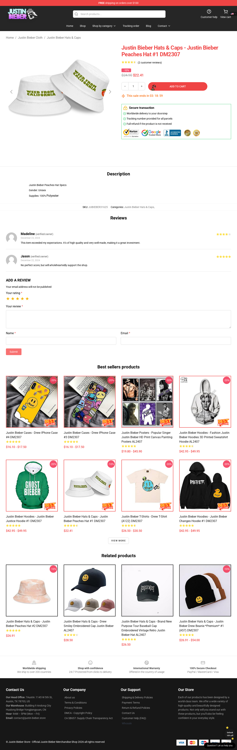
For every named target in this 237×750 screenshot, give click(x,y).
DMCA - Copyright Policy (78, 713)
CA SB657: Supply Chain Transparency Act (88, 718)
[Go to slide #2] (70, 147)
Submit (14, 351)
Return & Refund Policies (136, 707)
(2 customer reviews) (150, 62)
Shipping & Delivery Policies (137, 697)
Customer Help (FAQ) (134, 718)
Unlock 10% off (230, 733)
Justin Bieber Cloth (30, 37)
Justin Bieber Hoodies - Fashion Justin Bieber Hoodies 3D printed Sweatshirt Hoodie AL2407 (204, 437)
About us (69, 697)
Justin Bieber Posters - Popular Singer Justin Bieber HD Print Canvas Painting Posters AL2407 (146, 437)
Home (10, 37)
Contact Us (128, 713)
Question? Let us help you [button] (220, 745)
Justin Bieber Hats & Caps (64, 37)
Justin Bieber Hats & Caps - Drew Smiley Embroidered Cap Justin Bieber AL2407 (89, 626)
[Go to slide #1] (51, 147)
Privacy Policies (73, 707)
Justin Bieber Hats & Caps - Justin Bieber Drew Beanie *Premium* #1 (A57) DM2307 (201, 626)
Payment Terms (131, 702)
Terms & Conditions (75, 702)
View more (118, 540)
